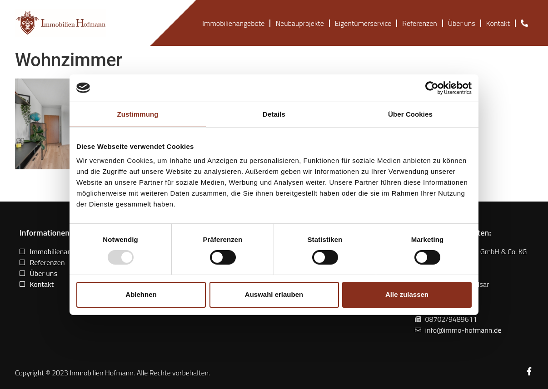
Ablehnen (140, 294)
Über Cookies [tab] (410, 114)
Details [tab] (274, 114)
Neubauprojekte (299, 23)
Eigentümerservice (363, 23)
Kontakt (498, 23)
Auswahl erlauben (274, 294)
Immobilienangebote (233, 23)
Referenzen (419, 23)
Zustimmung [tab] (138, 114)
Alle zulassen (406, 294)
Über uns (461, 23)
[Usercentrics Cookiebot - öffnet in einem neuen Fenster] (432, 87)
